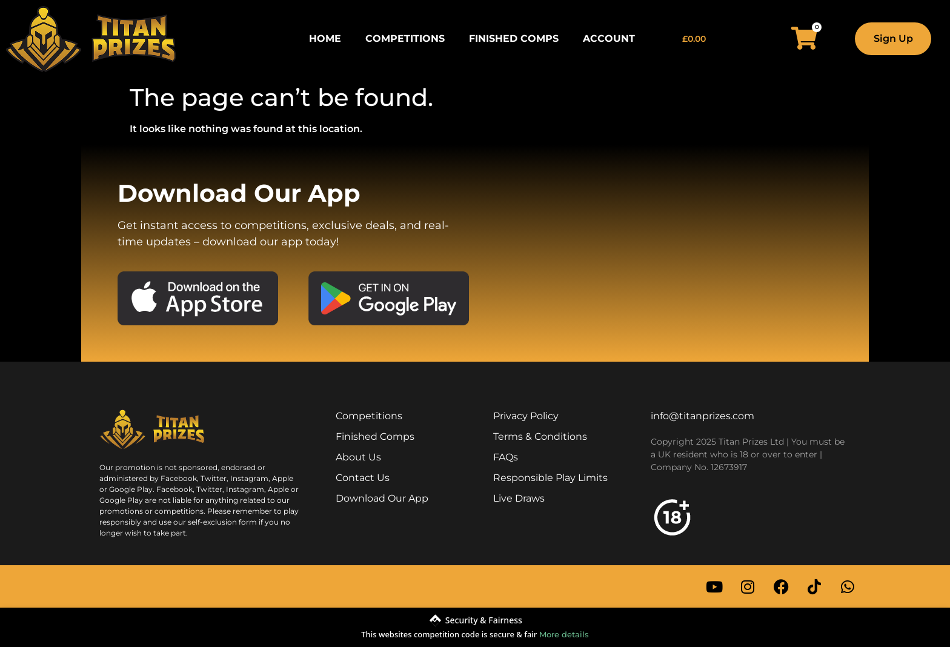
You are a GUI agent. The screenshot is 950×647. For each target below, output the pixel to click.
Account (609, 38)
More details (564, 634)
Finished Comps (514, 38)
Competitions (405, 38)
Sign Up (893, 38)
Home (325, 38)
